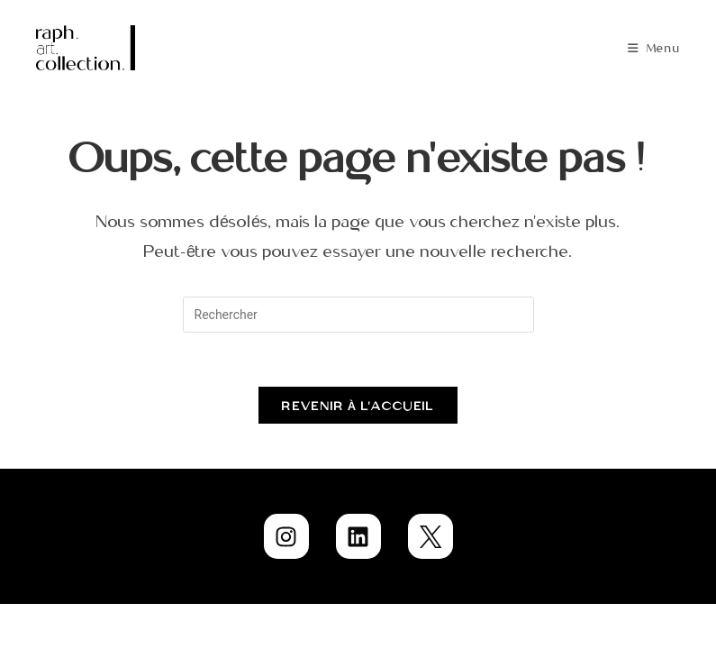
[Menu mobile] (654, 47)
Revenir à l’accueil (357, 405)
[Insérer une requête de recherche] (358, 315)
